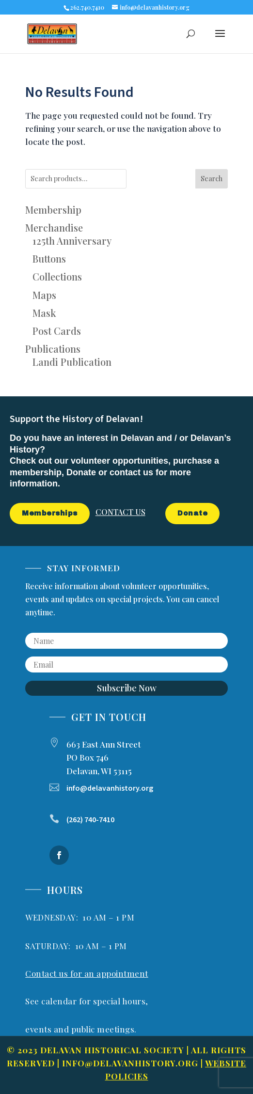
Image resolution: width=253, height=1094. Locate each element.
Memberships (50, 513)
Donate (192, 513)
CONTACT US (120, 512)
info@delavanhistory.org (130, 1063)
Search (211, 178)
